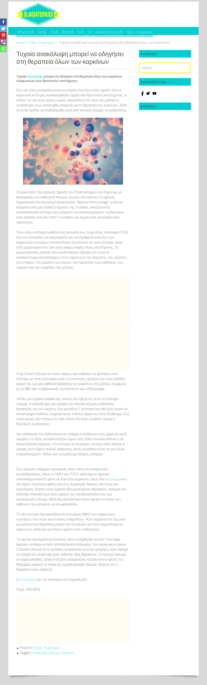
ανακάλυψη (35, 76)
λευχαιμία (112, 478)
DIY (110, 31)
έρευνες (56, 652)
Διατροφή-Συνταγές (133, 31)
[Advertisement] (44, 298)
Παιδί (63, 31)
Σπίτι (97, 31)
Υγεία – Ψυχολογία (168, 31)
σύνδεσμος (28, 579)
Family (47, 31)
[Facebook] (3, 22)
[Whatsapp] (3, 48)
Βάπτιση (80, 31)
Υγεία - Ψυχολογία (47, 647)
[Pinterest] (3, 35)
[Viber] (3, 42)
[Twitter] (3, 28)
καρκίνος (71, 652)
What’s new (26, 31)
